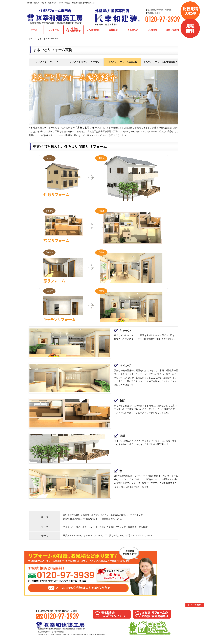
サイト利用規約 (57, 635)
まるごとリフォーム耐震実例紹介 (160, 64)
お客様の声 (133, 31)
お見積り (152, 615)
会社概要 (113, 31)
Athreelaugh (101, 638)
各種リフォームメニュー (54, 31)
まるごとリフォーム (48, 64)
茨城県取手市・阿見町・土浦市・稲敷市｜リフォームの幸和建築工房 (58, 17)
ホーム (31, 40)
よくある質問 (93, 31)
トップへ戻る (196, 606)
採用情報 (153, 31)
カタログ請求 (112, 615)
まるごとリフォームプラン (85, 64)
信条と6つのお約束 (73, 31)
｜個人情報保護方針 (43, 635)
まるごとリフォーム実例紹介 (123, 64)
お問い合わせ (173, 31)
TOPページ (34, 31)
